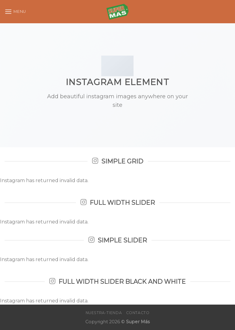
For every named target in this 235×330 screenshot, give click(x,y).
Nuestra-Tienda (104, 312)
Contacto (138, 312)
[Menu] (15, 11)
